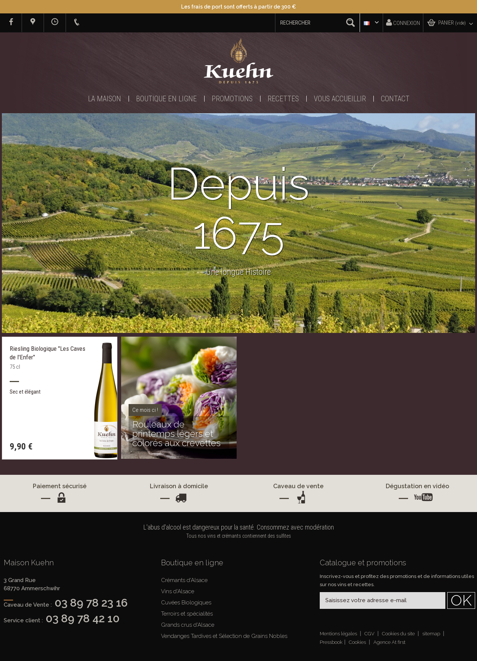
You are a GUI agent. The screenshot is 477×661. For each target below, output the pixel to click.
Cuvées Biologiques (186, 602)
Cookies (358, 642)
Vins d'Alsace (177, 591)
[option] (238, 223)
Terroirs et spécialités (187, 613)
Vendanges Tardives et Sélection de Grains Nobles (224, 636)
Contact (395, 98)
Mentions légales (339, 633)
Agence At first (389, 642)
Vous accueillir (340, 98)
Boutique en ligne (166, 98)
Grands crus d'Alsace (187, 625)
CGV (370, 633)
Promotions (232, 98)
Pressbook (331, 642)
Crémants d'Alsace (184, 580)
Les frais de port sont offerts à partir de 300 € (238, 7)
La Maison (104, 98)
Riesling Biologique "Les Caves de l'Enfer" (47, 353)
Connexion (403, 22)
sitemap (431, 633)
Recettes (283, 98)
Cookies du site (399, 633)
